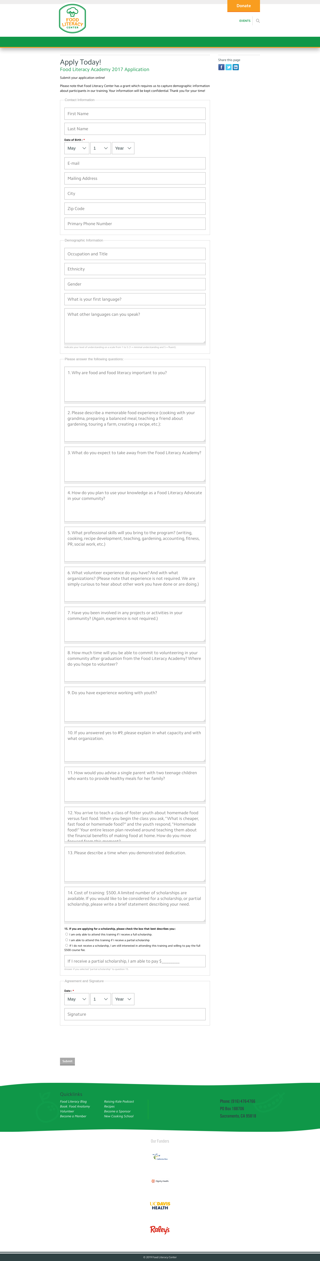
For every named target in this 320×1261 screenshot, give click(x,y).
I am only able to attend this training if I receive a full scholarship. (108, 934)
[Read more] (258, 20)
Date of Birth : (74, 140)
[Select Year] (123, 148)
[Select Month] (76, 148)
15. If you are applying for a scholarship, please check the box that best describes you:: (120, 929)
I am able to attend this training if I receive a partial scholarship (107, 940)
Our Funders (160, 1141)
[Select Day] (100, 148)
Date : (69, 991)
